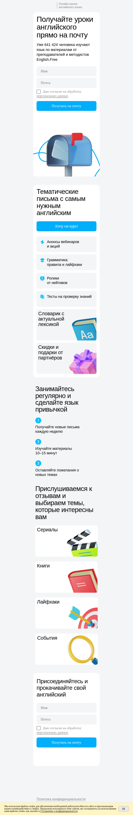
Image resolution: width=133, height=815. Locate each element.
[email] (66, 83)
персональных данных (52, 96)
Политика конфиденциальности (61, 799)
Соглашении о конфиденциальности (59, 811)
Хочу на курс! (66, 226)
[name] (66, 71)
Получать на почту (66, 106)
